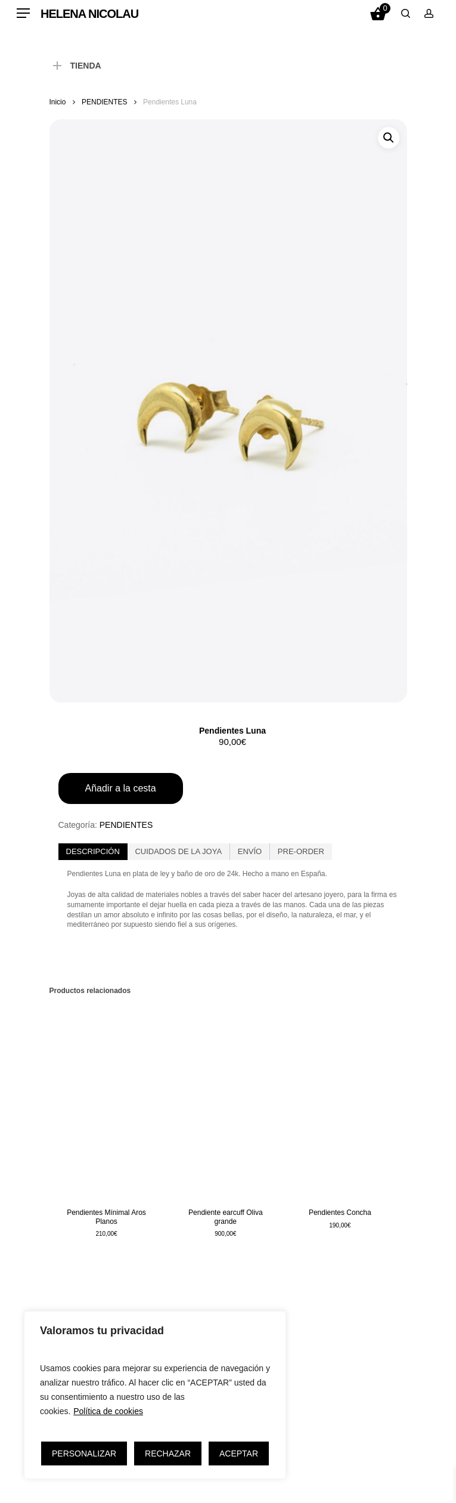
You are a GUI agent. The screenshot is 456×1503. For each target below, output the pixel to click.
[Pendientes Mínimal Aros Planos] (106, 1100)
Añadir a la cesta (120, 788)
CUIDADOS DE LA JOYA (178, 851)
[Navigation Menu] (23, 13)
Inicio (57, 102)
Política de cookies (108, 1411)
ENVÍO (250, 851)
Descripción (93, 851)
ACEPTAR (238, 1453)
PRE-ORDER (301, 851)
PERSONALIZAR (84, 1453)
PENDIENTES (104, 102)
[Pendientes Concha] (340, 1100)
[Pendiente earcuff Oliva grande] (225, 1100)
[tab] (93, 852)
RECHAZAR (168, 1453)
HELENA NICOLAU (89, 14)
